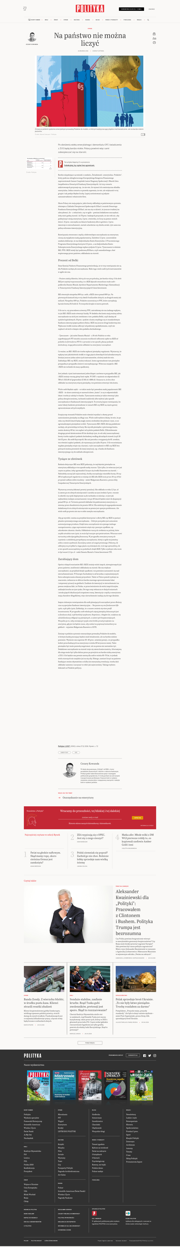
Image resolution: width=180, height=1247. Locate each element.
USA (25, 1192)
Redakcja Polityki (30, 1211)
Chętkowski (97, 1129)
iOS (93, 1220)
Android (98, 1220)
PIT (59, 1119)
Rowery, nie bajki (99, 1165)
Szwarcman (97, 1119)
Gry (59, 1165)
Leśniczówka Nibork (51, 1242)
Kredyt (60, 1129)
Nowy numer (35, 21)
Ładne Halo (110, 1242)
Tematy (129, 1152)
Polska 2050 (29, 1165)
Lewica (27, 1159)
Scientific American (32, 1125)
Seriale (61, 1155)
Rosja (26, 1199)
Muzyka (61, 1148)
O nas (128, 1156)
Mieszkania (62, 1115)
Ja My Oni (28, 1136)
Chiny (26, 1202)
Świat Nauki (29, 1132)
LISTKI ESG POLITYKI (67, 1132)
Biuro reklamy (29, 1215)
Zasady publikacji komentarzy (69, 1215)
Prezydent (28, 1172)
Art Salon (62, 1176)
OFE (76, 754)
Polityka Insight (36, 1242)
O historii (96, 1159)
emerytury (64, 754)
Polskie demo (97, 1169)
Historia (129, 1125)
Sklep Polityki (132, 1159)
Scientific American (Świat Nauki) (71, 1192)
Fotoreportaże (132, 1122)
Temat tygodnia (98, 1145)
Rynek (66, 21)
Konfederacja (29, 1169)
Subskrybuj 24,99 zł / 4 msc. (130, 9)
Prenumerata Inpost (116, 1056)
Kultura (77, 21)
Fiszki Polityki (131, 1220)
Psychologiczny (98, 1162)
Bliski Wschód (29, 1195)
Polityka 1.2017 (64, 748)
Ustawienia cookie (64, 1231)
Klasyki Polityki (132, 1139)
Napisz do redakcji (30, 1219)
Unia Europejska (30, 1188)
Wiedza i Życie (30, 1129)
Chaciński (96, 1125)
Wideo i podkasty (111, 21)
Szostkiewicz (97, 1122)
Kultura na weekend (100, 1148)
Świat (56, 21)
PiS (25, 1155)
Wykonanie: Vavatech (121, 1242)
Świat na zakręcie (99, 1152)
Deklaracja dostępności (67, 1223)
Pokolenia (127, 21)
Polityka (27, 1115)
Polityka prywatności (66, 1219)
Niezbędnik (28, 1139)
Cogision (104, 1242)
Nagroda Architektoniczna (68, 1172)
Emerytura (62, 1125)
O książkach (97, 1155)
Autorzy (129, 1149)
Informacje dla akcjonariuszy (69, 1227)
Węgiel (61, 1122)
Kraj (46, 21)
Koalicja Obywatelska (32, 1152)
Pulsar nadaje (97, 1172)
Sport (128, 1136)
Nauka (87, 21)
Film (60, 1152)
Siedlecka (96, 1115)
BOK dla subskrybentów (32, 1223)
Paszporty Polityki (65, 1169)
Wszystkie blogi (98, 1132)
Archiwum (130, 1146)
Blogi (98, 21)
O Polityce (27, 1227)
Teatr (60, 1162)
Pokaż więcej (90, 1044)
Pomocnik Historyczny (33, 1122)
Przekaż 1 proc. (132, 1132)
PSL (25, 1162)
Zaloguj (151, 9)
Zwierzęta (130, 1142)
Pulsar (60, 1188)
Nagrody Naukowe (65, 1199)
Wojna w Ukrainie (31, 1185)
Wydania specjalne (31, 1119)
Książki (61, 1145)
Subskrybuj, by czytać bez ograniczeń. (79, 167)
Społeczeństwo (132, 1129)
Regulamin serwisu (65, 1211)
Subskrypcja (133, 1056)
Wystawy (61, 1159)
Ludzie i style (131, 1119)
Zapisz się (137, 819)
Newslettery (131, 1115)
